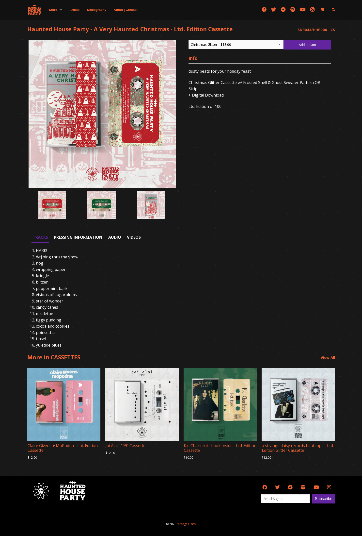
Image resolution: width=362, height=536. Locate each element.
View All (328, 357)
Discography (96, 10)
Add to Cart (307, 45)
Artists (74, 10)
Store (53, 10)
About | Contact (126, 10)
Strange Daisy (186, 524)
